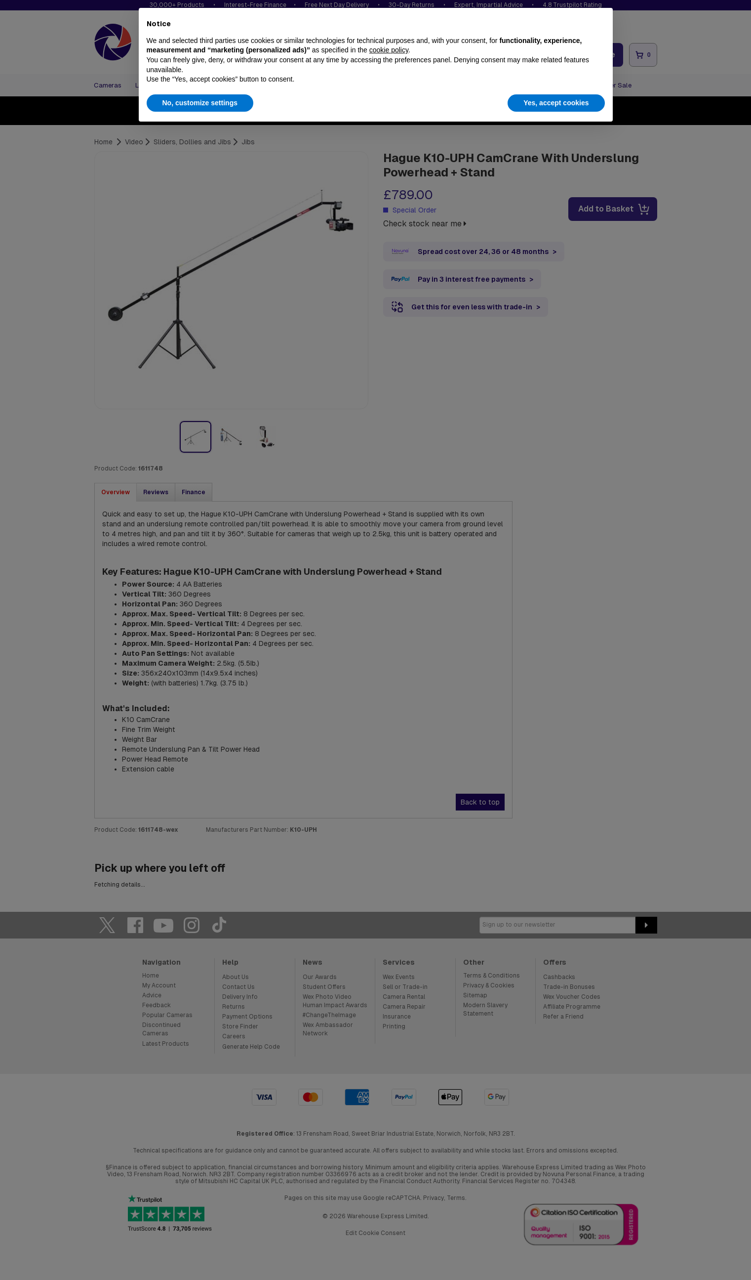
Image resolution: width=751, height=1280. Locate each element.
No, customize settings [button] (199, 103)
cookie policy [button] (388, 50)
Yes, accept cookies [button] (556, 103)
